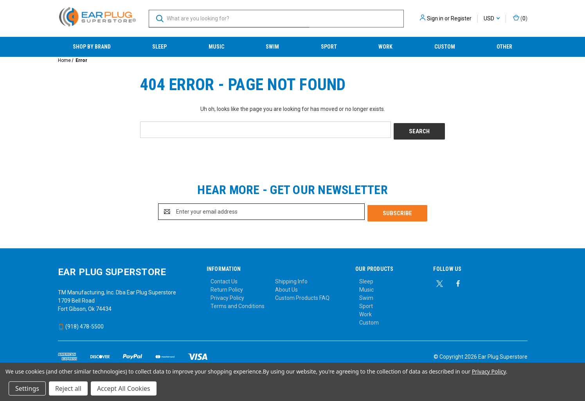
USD (492, 18)
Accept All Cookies (123, 388)
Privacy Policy (227, 295)
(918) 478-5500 (81, 323)
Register (461, 18)
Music (216, 47)
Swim (272, 47)
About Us (286, 286)
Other (504, 47)
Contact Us (224, 278)
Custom (444, 47)
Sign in (435, 18)
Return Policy (227, 286)
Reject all (68, 388)
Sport (329, 47)
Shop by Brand (92, 47)
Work (385, 47)
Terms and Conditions (238, 303)
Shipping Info (291, 278)
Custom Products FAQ (302, 295)
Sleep (159, 47)
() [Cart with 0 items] (520, 18)
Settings (27, 388)
